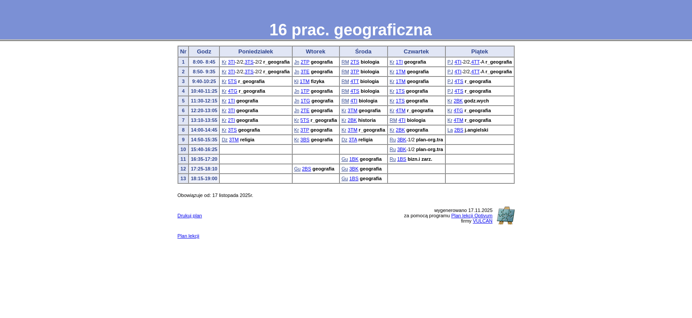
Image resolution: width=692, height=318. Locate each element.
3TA (353, 139)
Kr (224, 61)
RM (345, 61)
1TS (400, 91)
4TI (458, 61)
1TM (401, 71)
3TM (352, 110)
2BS (458, 129)
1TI (399, 61)
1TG (305, 100)
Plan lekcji (188, 235)
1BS (401, 159)
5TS (232, 81)
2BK (458, 100)
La (450, 129)
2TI (231, 120)
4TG (232, 91)
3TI (231, 61)
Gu (345, 159)
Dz (224, 139)
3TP (354, 71)
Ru (393, 139)
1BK (353, 159)
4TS (459, 81)
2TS (354, 61)
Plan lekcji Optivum (472, 215)
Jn (297, 61)
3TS (248, 61)
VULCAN (483, 220)
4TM (401, 110)
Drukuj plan (189, 215)
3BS (305, 139)
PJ (450, 61)
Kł (296, 81)
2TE (305, 110)
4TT (475, 61)
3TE (305, 71)
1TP (305, 91)
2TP (305, 61)
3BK (401, 139)
